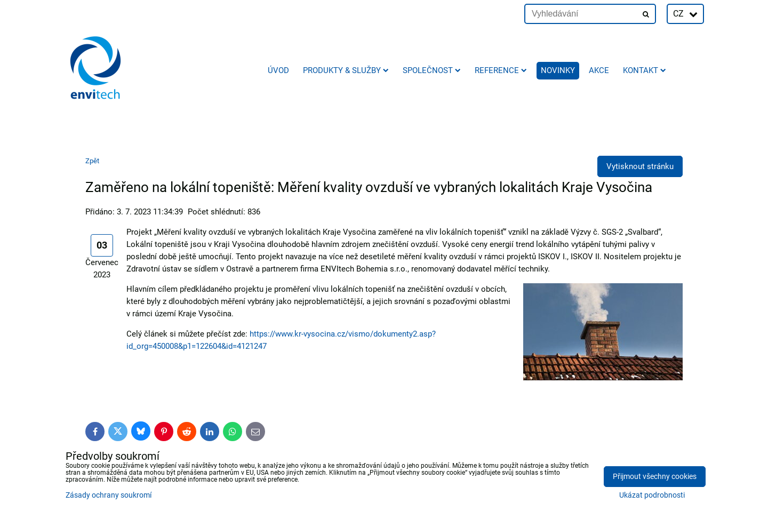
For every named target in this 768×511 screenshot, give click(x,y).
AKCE (599, 70)
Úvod (278, 70)
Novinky (558, 70)
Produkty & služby (346, 70)
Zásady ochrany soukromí (108, 495)
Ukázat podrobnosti (652, 495)
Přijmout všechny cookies (655, 476)
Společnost (432, 70)
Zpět (92, 161)
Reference (501, 70)
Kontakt (644, 70)
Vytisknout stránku (640, 166)
